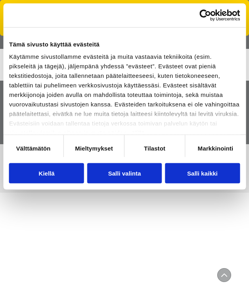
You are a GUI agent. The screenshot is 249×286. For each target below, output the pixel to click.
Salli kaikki (202, 173)
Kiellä (46, 173)
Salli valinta (124, 173)
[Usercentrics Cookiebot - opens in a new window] (205, 15)
